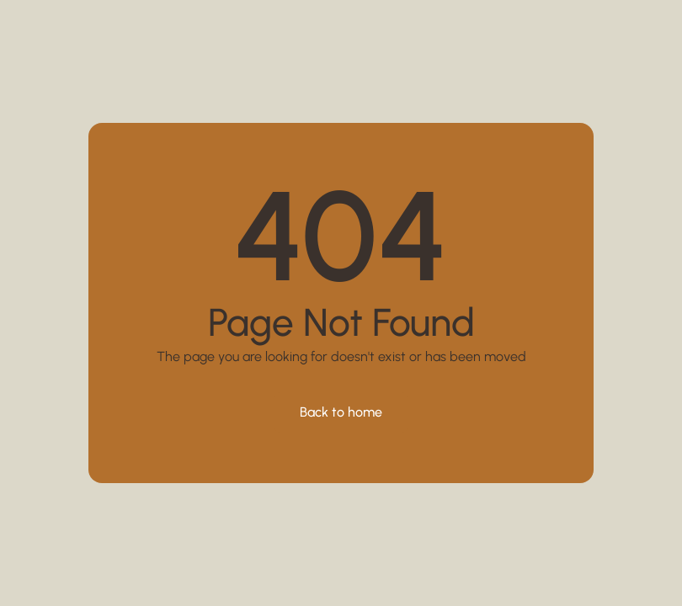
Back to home (341, 412)
